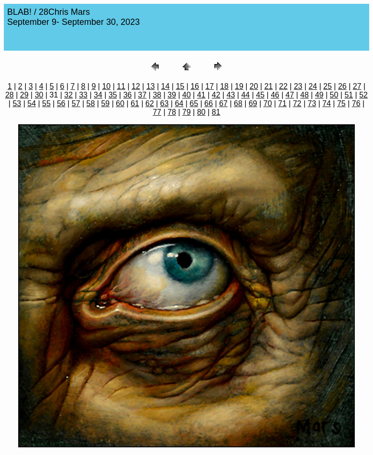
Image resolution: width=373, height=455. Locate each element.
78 (171, 112)
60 (120, 103)
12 (136, 86)
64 (179, 103)
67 (223, 103)
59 (105, 103)
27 (357, 86)
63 (164, 103)
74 (326, 103)
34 (98, 95)
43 (231, 95)
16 (194, 86)
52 (363, 95)
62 (149, 103)
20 (254, 86)
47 (289, 95)
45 (260, 95)
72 (297, 103)
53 (16, 103)
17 (209, 86)
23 (298, 86)
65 (194, 103)
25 (327, 86)
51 (348, 95)
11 (121, 86)
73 (311, 103)
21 (268, 86)
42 (216, 95)
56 (61, 103)
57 (76, 103)
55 (46, 103)
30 (39, 95)
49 (319, 95)
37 (142, 95)
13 (150, 86)
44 (245, 95)
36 (127, 95)
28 (9, 95)
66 (208, 103)
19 (239, 86)
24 (312, 86)
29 (24, 95)
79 (186, 112)
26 (342, 86)
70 (267, 103)
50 (334, 95)
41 (201, 95)
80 (201, 112)
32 (68, 95)
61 (135, 103)
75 (341, 103)
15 (180, 86)
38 (157, 95)
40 (186, 95)
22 (283, 86)
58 (91, 103)
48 (304, 95)
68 (238, 103)
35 (113, 95)
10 (106, 86)
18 (224, 86)
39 (171, 95)
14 (165, 86)
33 (83, 95)
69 (253, 103)
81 (216, 112)
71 (282, 103)
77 (157, 112)
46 (275, 95)
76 (356, 103)
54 (31, 103)
